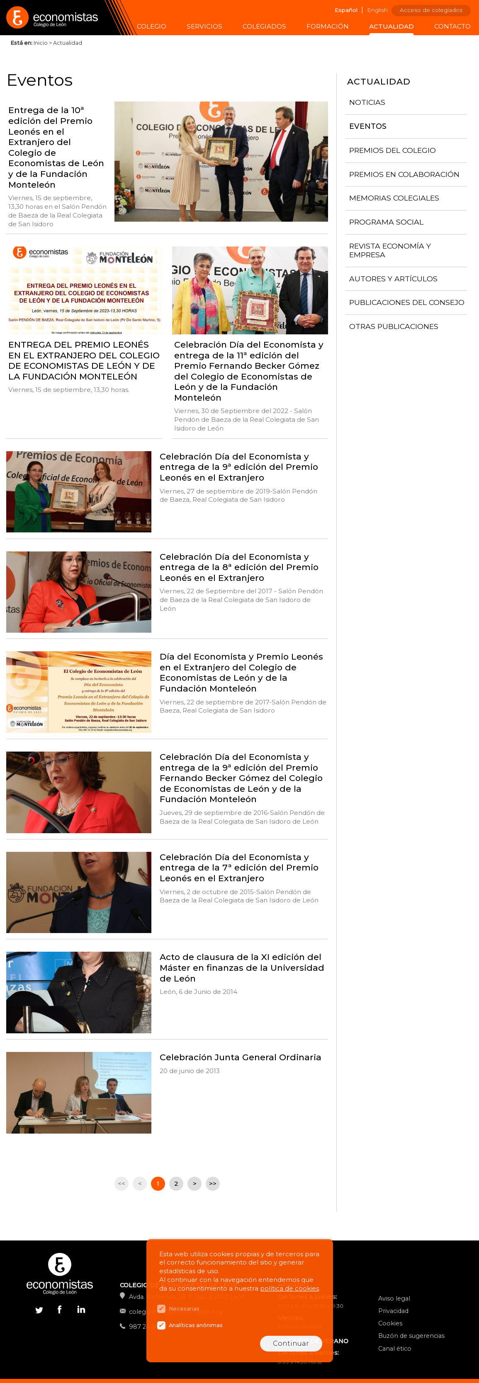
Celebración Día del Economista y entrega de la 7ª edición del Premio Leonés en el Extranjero (239, 867)
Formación (327, 26)
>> (212, 1183)
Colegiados (264, 26)
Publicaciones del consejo (406, 302)
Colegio (151, 26)
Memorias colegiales (394, 197)
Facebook (59, 1309)
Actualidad (391, 26)
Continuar (291, 1343)
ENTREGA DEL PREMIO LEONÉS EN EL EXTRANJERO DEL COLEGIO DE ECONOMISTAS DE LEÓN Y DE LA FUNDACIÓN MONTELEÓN (84, 360)
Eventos (368, 126)
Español (346, 10)
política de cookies (289, 1288)
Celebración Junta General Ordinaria (240, 1057)
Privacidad (393, 1311)
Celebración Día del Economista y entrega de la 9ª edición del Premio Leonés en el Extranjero (239, 467)
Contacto (452, 26)
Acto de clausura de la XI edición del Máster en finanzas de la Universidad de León (242, 967)
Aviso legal (394, 1298)
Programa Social (386, 222)
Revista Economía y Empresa (390, 250)
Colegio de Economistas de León (68, 17)
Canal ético (394, 1348)
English (377, 10)
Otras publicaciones (393, 326)
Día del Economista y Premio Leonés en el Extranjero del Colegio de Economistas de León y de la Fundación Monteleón (241, 672)
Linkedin (80, 1311)
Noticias (367, 102)
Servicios (204, 26)
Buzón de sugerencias (411, 1335)
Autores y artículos (393, 278)
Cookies (390, 1323)
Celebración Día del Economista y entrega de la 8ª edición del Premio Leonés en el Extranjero (239, 567)
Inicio (41, 43)
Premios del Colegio (392, 150)
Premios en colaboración (404, 174)
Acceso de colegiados (431, 10)
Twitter (39, 1309)
